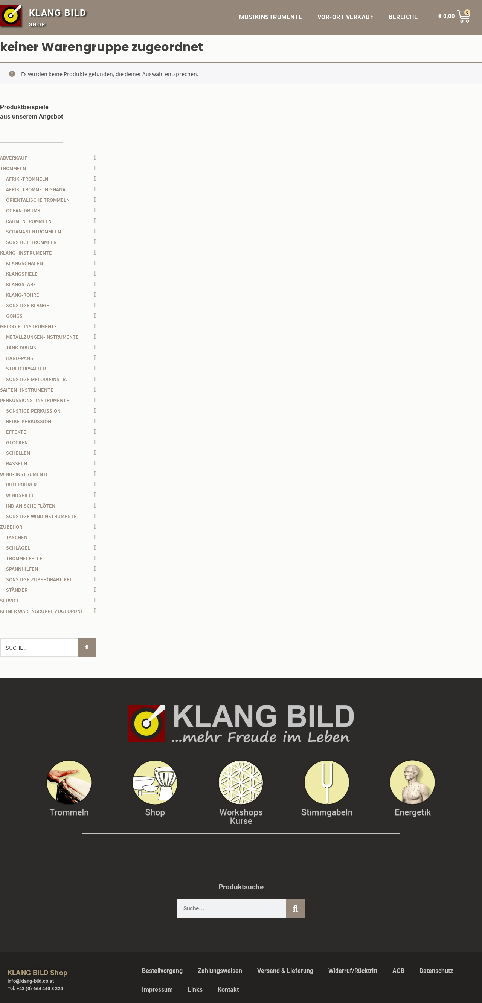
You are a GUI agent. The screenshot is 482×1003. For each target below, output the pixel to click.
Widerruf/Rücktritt (352, 970)
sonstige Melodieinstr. (36, 379)
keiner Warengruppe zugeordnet (43, 611)
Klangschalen (24, 263)
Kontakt (228, 989)
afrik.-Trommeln (27, 178)
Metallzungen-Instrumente (42, 337)
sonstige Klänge (27, 305)
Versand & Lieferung (285, 970)
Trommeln (13, 168)
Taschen (16, 537)
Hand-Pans (19, 358)
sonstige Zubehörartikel (39, 579)
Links (195, 989)
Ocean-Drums (23, 210)
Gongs (14, 315)
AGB (398, 970)
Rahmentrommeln (29, 221)
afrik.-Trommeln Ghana (36, 189)
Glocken (17, 442)
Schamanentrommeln (33, 231)
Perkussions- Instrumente (34, 400)
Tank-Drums (21, 347)
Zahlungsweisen (220, 970)
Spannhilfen (22, 569)
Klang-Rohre (22, 294)
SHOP (37, 24)
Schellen (18, 453)
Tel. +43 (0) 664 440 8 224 (35, 988)
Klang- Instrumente (26, 252)
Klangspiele (22, 273)
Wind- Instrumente (24, 474)
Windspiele (20, 495)
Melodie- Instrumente (28, 326)
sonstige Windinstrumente (41, 516)
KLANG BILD (58, 13)
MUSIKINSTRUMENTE (270, 17)
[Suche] (295, 908)
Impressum (157, 989)
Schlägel (18, 547)
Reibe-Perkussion (28, 421)
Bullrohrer (21, 484)
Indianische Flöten (30, 505)
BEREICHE (405, 17)
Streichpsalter (26, 368)
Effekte (16, 431)
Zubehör (11, 526)
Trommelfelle (24, 558)
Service (10, 600)
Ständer (16, 590)
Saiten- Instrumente (26, 389)
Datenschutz (436, 970)
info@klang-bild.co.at (31, 981)
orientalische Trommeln (38, 200)
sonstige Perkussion (33, 410)
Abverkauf (13, 157)
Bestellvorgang (162, 970)
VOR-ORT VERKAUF (345, 17)
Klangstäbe (21, 284)
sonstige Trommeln (31, 242)
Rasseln (16, 463)
